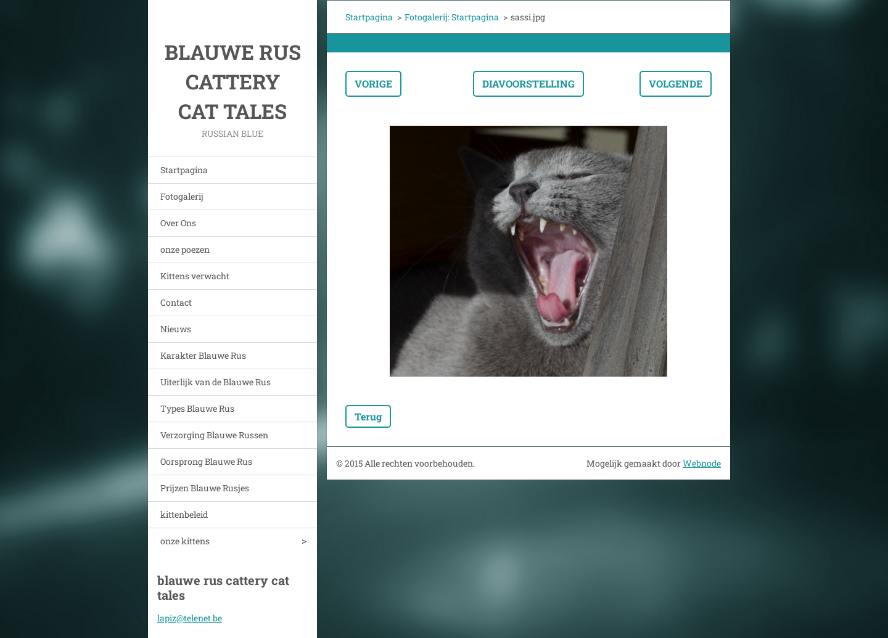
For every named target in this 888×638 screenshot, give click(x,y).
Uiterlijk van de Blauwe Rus (215, 382)
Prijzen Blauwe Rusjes (204, 488)
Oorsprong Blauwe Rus (206, 461)
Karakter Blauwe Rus (203, 355)
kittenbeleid (184, 514)
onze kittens (185, 541)
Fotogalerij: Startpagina (452, 17)
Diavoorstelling (528, 83)
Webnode (702, 463)
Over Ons (178, 223)
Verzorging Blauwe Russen (214, 435)
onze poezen (185, 249)
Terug (368, 416)
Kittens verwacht (194, 276)
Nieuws (175, 329)
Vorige (373, 83)
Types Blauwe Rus (197, 408)
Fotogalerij (182, 196)
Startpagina (184, 170)
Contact (176, 302)
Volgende (675, 83)
